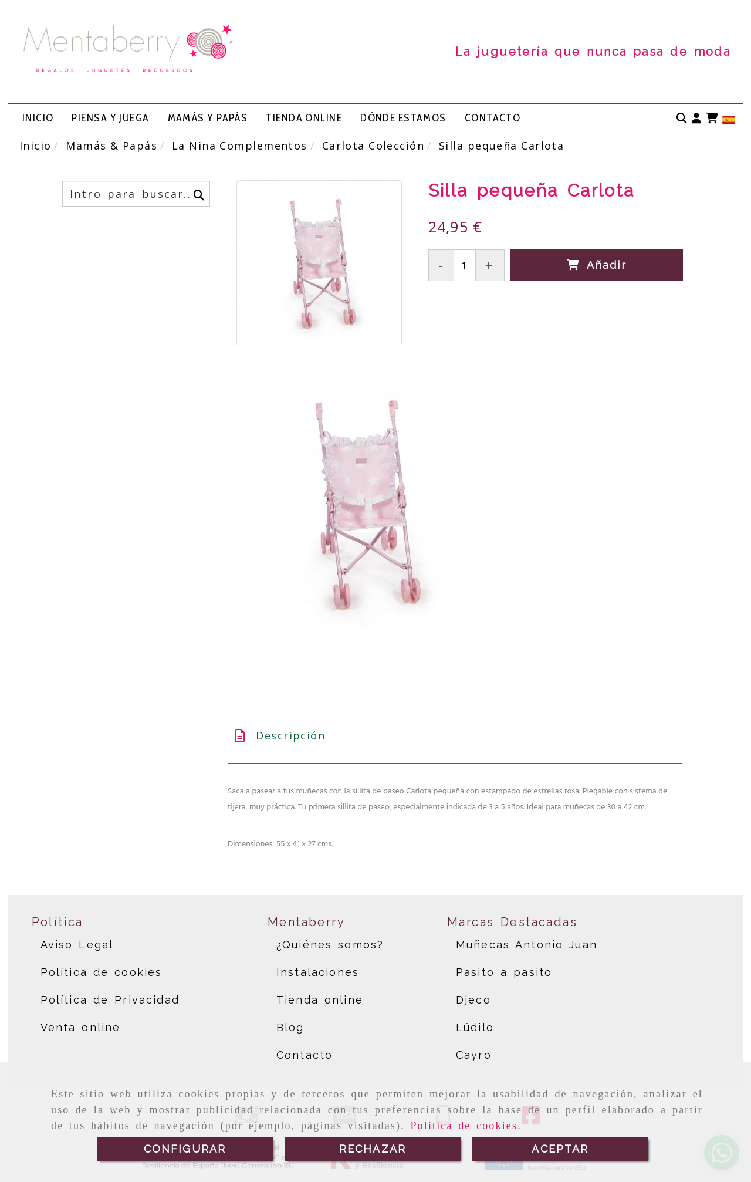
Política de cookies (463, 1126)
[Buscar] (681, 118)
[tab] (455, 735)
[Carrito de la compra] (711, 118)
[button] (696, 118)
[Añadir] (596, 265)
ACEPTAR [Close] (560, 1149)
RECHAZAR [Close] (372, 1149)
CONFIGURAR (185, 1149)
